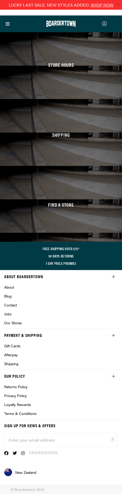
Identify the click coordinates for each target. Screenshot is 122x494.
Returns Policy (16, 386)
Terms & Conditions (20, 413)
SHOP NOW (102, 5)
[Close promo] (118, 4)
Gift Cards (12, 345)
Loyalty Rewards (17, 404)
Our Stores (13, 322)
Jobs (8, 313)
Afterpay (11, 354)
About (9, 287)
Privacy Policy (15, 395)
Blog (8, 296)
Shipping (11, 363)
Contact (10, 305)
